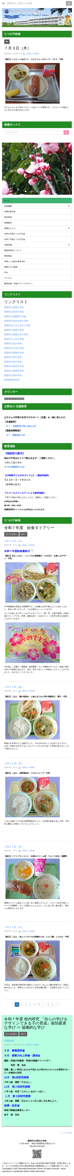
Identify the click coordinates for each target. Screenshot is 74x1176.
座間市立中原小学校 (14, 348)
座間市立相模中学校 (14, 371)
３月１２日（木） (14, 763)
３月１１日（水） (14, 846)
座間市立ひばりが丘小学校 (17, 325)
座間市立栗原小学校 (14, 312)
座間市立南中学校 (13, 375)
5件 (23, 534)
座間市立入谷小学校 (14, 339)
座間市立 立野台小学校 (19, 3)
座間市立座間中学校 (14, 353)
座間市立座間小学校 (14, 307)
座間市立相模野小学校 (15, 316)
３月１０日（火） (14, 927)
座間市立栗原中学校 (14, 366)
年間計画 (9, 1040)
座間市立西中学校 (13, 357)
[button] (7, 169)
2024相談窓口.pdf (15, 467)
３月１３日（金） (14, 687)
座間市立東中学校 (13, 362)
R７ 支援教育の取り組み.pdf (21, 426)
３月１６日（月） (14, 541)
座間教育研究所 (11, 380)
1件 (23, 1034)
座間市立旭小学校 (13, 343)
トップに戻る (66, 1133)
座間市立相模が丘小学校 (16, 334)
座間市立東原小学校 (14, 330)
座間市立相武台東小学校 (16, 321)
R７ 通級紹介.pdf (15, 435)
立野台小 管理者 (31, 54)
